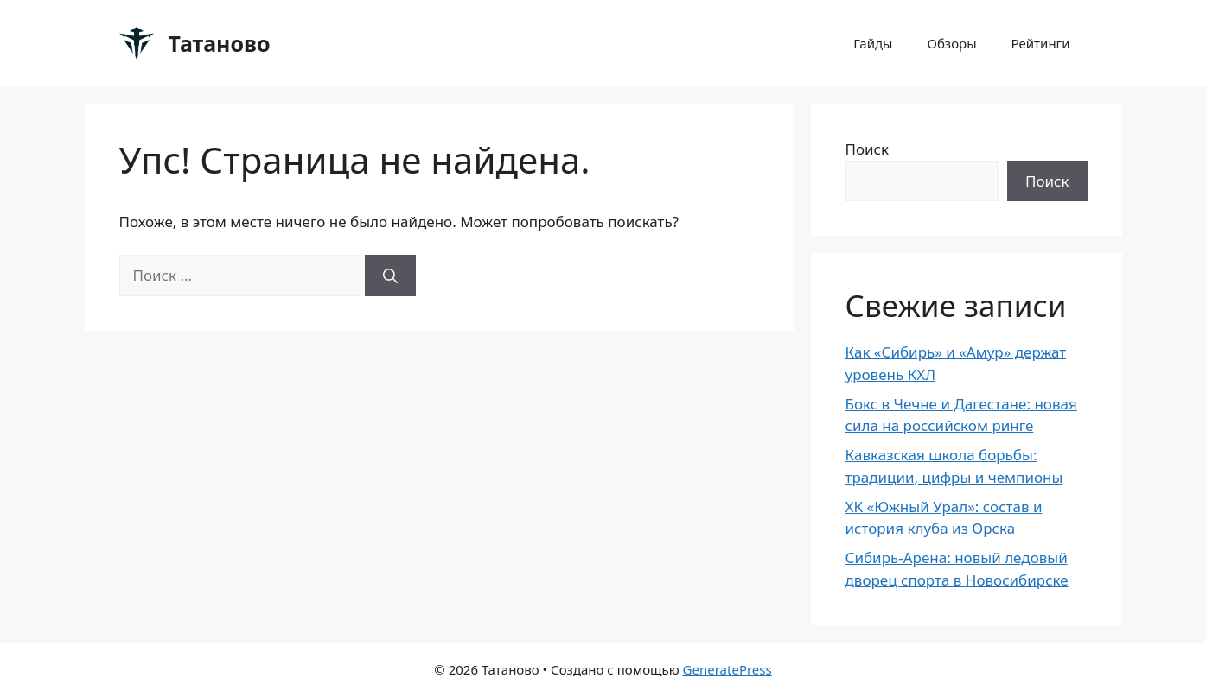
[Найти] (390, 275)
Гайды (872, 43)
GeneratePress (727, 669)
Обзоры (952, 43)
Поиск (867, 149)
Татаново (220, 43)
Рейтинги (1040, 43)
